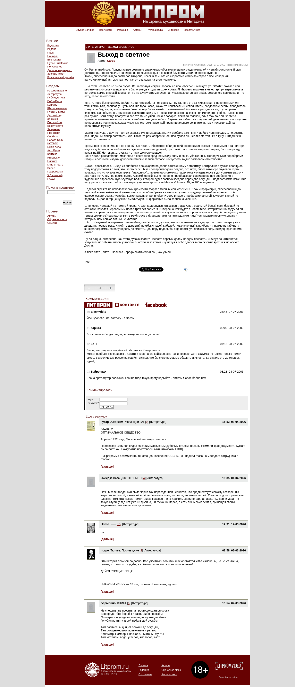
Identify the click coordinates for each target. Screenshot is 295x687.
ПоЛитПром (54, 101)
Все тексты (105, 30)
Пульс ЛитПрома (57, 63)
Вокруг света (55, 125)
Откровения (145, 674)
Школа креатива (57, 108)
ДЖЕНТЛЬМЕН (131, 478)
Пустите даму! (56, 111)
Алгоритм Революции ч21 (127, 421)
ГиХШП (51, 178)
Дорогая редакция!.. (59, 70)
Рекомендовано (57, 90)
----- (113, 524)
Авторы (137, 30)
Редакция (122, 30)
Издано (51, 48)
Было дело (54, 146)
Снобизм (52, 136)
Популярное (54, 66)
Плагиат (52, 161)
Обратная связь (57, 219)
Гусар (105, 421)
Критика (52, 153)
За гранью (53, 129)
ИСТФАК (52, 143)
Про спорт (53, 132)
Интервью (173, 30)
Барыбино (108, 603)
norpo (105, 550)
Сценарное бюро (171, 670)
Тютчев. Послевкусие (124, 550)
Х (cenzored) (54, 175)
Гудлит (51, 52)
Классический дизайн (60, 77)
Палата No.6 (55, 140)
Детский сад (54, 115)
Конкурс (52, 104)
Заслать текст (192, 30)
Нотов (105, 524)
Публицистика (155, 30)
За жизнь (53, 118)
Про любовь (54, 122)
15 (119, 524)
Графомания (55, 171)
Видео (51, 168)
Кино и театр (55, 164)
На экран (52, 56)
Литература (54, 94)
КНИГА (121, 603)
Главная (143, 665)
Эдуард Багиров (85, 30)
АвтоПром (53, 150)
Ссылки (52, 222)
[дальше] (107, 466)
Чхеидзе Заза (110, 478)
